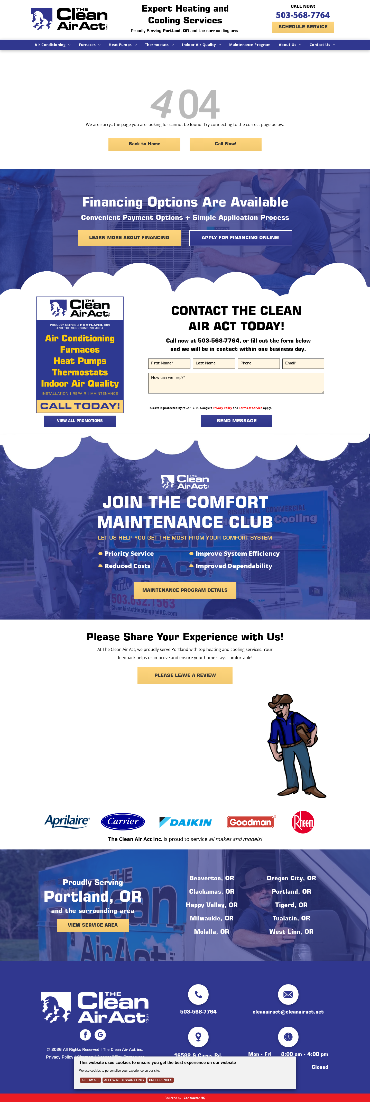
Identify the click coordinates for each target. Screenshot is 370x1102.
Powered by (172, 1098)
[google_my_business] (100, 1035)
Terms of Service (250, 408)
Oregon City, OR (291, 879)
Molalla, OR (211, 932)
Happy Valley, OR (212, 906)
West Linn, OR (291, 932)
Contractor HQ (195, 1098)
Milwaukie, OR (212, 919)
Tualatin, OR (291, 919)
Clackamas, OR (211, 892)
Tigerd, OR (291, 906)
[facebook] (85, 1035)
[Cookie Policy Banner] (185, 1072)
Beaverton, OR (211, 879)
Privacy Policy (222, 408)
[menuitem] (53, 45)
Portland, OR (291, 892)
